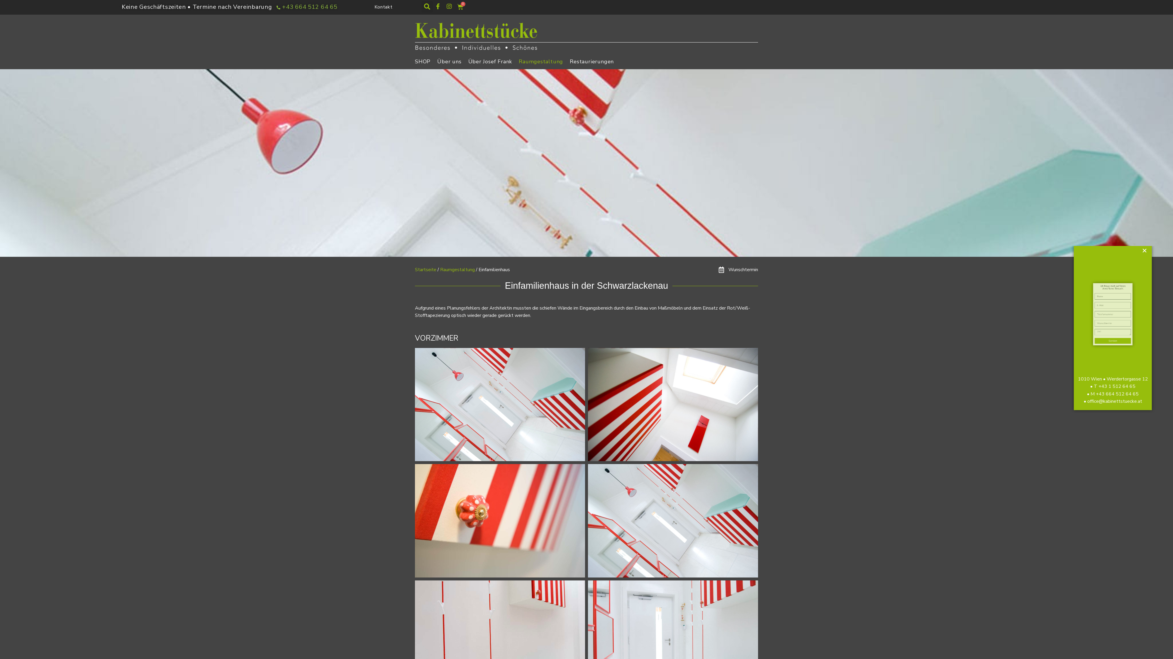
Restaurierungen (592, 61)
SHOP (422, 61)
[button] (427, 6)
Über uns (449, 61)
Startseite (425, 269)
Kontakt (383, 7)
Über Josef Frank (490, 61)
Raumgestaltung (541, 61)
